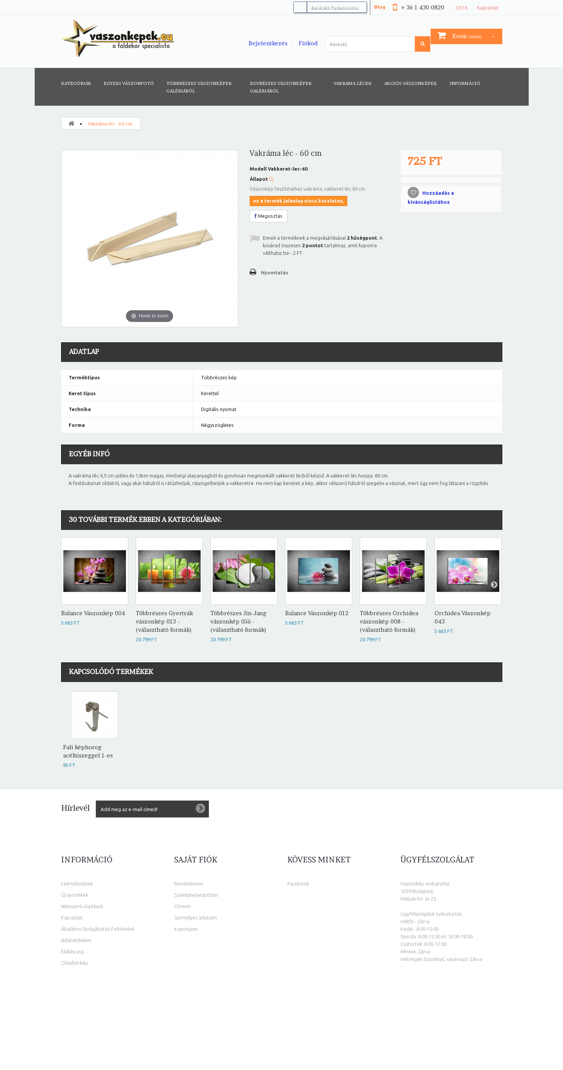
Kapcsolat (488, 7)
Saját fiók (195, 859)
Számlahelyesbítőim (196, 894)
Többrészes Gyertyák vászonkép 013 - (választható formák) (164, 621)
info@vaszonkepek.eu (443, 1005)
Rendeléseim (188, 882)
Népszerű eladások (82, 905)
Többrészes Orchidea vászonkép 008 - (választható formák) (389, 621)
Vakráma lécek (353, 83)
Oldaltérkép (74, 962)
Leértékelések (77, 882)
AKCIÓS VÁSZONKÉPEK (410, 83)
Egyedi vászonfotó (129, 83)
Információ (464, 83)
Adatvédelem (76, 939)
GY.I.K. (462, 7)
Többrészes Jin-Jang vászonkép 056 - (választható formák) (238, 621)
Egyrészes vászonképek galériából (281, 87)
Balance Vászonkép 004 (93, 612)
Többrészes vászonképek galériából (199, 87)
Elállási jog (72, 950)
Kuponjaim (186, 928)
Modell (258, 168)
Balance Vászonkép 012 (316, 612)
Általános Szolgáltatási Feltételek (97, 928)
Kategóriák (76, 83)
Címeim (182, 905)
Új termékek (74, 894)
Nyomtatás (274, 272)
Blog (379, 6)
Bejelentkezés (268, 43)
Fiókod (308, 43)
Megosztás (268, 216)
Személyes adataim (195, 916)
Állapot (259, 179)
